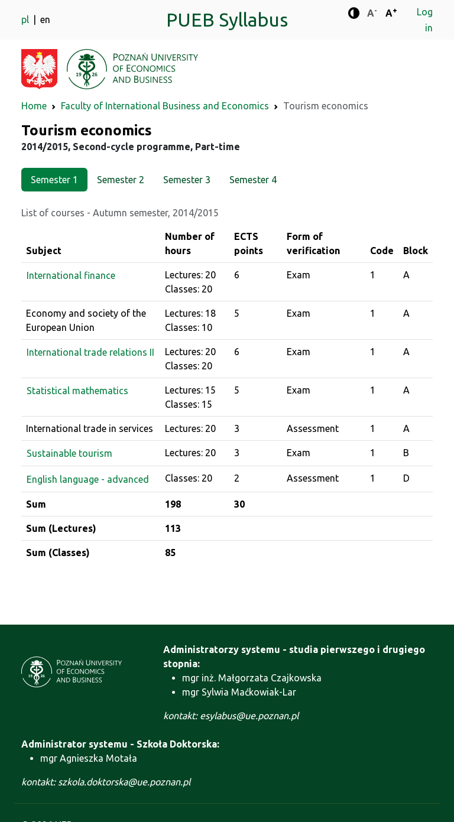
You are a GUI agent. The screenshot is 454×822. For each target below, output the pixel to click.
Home (34, 105)
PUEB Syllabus (227, 19)
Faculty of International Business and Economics (165, 105)
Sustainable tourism (69, 453)
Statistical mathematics (77, 390)
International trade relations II (90, 352)
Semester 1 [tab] (54, 179)
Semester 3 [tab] (186, 179)
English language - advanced (88, 479)
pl (26, 19)
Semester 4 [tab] (253, 179)
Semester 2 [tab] (120, 179)
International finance (71, 275)
